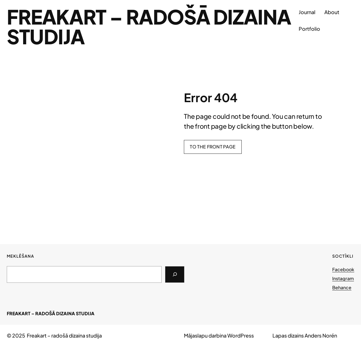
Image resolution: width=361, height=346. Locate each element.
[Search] (174, 274)
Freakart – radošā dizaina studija (149, 26)
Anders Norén (321, 335)
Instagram (343, 278)
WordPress (240, 335)
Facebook (343, 269)
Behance (341, 287)
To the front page (212, 147)
